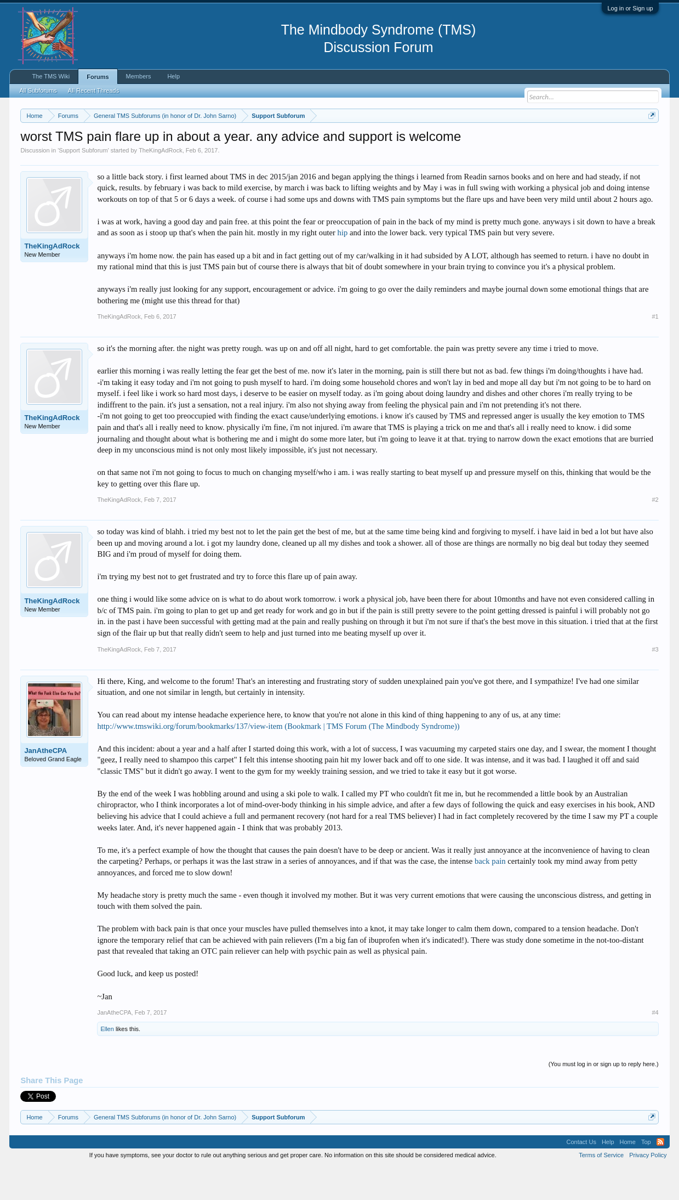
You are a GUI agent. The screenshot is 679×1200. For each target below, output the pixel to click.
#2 (655, 532)
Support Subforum (83, 183)
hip (343, 266)
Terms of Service (601, 1188)
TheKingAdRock (160, 183)
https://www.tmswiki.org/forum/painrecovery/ (522, 142)
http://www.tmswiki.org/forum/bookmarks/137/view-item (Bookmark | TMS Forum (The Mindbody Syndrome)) (278, 759)
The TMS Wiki (51, 76)
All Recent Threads (93, 90)
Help (173, 76)
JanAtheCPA (45, 783)
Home (628, 1174)
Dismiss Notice (650, 141)
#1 (655, 349)
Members (138, 76)
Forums (98, 76)
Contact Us (581, 1174)
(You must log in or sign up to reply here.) (604, 1097)
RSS (660, 1175)
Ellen (106, 1062)
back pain (490, 894)
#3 (655, 682)
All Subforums (37, 90)
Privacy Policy (647, 1188)
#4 (655, 1045)
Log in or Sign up (630, 8)
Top (646, 1174)
